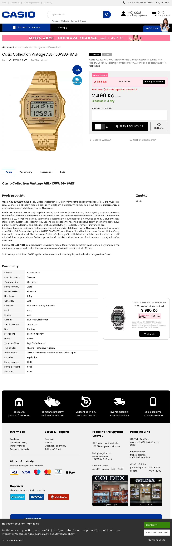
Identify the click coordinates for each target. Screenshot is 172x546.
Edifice (74, 21)
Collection (65, 21)
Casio (44, 60)
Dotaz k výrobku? (100, 139)
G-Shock (82, 21)
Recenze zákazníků (20, 449)
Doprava (15, 2)
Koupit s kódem (153, 81)
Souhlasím (151, 524)
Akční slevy (155, 28)
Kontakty (48, 2)
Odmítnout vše (157, 539)
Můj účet (134, 13)
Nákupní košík (164, 16)
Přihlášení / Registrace (137, 16)
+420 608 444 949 (102, 458)
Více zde (149, 333)
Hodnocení (47, 171)
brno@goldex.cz (138, 451)
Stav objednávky (31, 2)
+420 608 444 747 (133, 2)
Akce (4, 2)
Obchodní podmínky (55, 445)
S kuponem (144, 315)
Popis (9, 171)
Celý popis (94, 65)
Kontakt (49, 442)
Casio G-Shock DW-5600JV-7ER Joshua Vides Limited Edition (149, 306)
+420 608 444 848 (140, 457)
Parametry (26, 171)
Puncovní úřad (17, 445)
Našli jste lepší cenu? (143, 139)
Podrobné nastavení (157, 532)
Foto (64, 171)
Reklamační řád (53, 449)
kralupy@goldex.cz (101, 453)
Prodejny (62, 27)
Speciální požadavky (102, 108)
